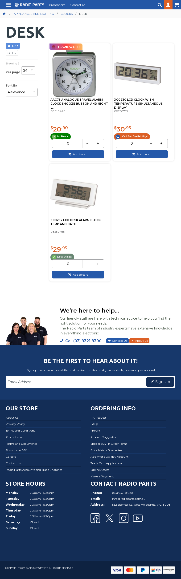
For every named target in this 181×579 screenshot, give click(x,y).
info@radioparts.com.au (128, 498)
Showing (12, 63)
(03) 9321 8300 (122, 492)
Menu (9, 6)
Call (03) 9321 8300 (83, 340)
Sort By (11, 85)
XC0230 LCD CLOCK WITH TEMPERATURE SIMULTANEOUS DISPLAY (138, 103)
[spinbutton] (68, 143)
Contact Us (119, 340)
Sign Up (162, 381)
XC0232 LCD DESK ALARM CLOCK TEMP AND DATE (75, 221)
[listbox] (28, 72)
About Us (141, 340)
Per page (13, 72)
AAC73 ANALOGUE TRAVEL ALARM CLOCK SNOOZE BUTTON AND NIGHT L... (79, 103)
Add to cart (80, 153)
